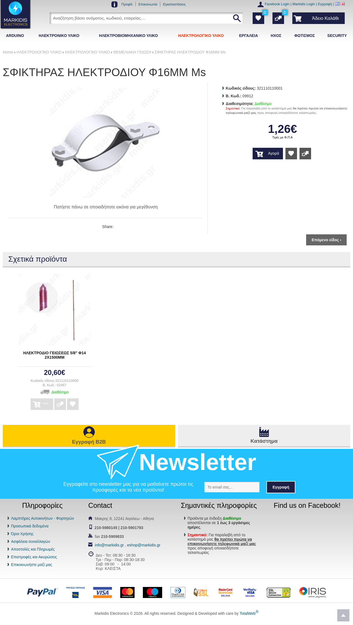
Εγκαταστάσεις (174, 4)
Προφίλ (127, 4)
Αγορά (273, 153)
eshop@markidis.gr (144, 545)
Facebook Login (277, 4)
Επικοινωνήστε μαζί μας (31, 564)
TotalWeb (249, 613)
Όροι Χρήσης (22, 534)
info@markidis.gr (109, 545)
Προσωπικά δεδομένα (30, 526)
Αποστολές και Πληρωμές (33, 549)
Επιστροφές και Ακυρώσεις (34, 557)
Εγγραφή (325, 4)
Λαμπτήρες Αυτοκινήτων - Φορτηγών (42, 518)
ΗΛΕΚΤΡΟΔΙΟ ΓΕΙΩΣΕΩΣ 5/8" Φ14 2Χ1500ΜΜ (54, 355)
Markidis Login (304, 4)
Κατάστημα (263, 441)
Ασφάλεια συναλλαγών (30, 541)
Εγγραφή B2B (89, 442)
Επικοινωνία (147, 4)
